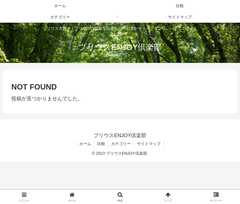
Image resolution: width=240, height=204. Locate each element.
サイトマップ (149, 143)
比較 (101, 143)
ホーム (85, 143)
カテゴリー (121, 143)
